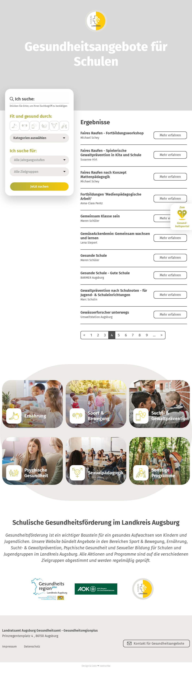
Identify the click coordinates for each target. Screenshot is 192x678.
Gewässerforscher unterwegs (104, 312)
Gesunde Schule (93, 255)
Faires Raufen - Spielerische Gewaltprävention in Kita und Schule (110, 152)
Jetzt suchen (39, 187)
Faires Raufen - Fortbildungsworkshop (112, 133)
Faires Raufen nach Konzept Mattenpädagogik (103, 174)
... (154, 335)
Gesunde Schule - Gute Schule (105, 273)
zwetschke (105, 665)
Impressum (9, 646)
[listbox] (39, 160)
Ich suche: (22, 98)
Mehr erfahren (170, 135)
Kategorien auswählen (29, 138)
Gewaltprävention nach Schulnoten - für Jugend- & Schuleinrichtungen (113, 292)
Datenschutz (32, 646)
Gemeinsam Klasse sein (100, 216)
